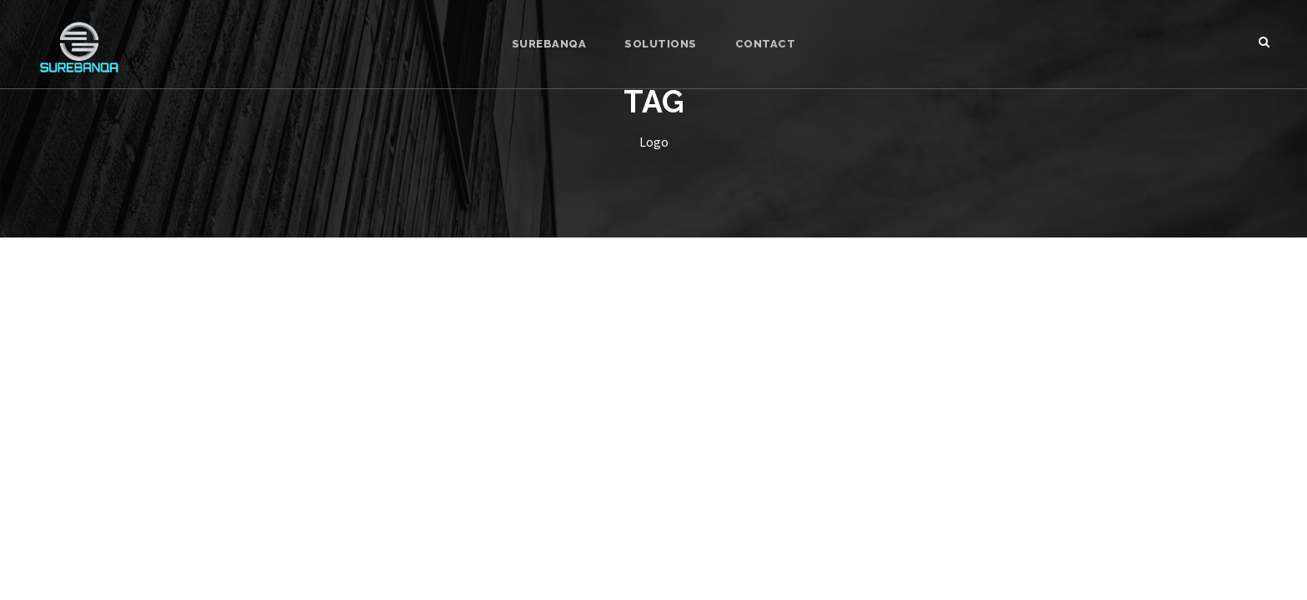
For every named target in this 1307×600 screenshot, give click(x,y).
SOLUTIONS (660, 44)
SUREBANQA (549, 44)
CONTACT (765, 44)
